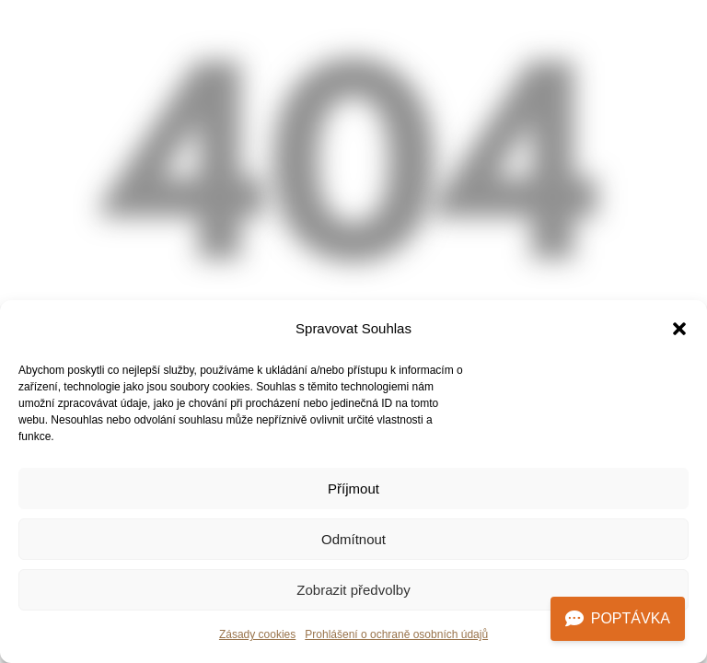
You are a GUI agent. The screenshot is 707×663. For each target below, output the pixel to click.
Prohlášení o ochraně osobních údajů (396, 634)
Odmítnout (353, 539)
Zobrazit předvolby (353, 590)
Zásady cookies (257, 634)
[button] (679, 329)
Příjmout (353, 488)
